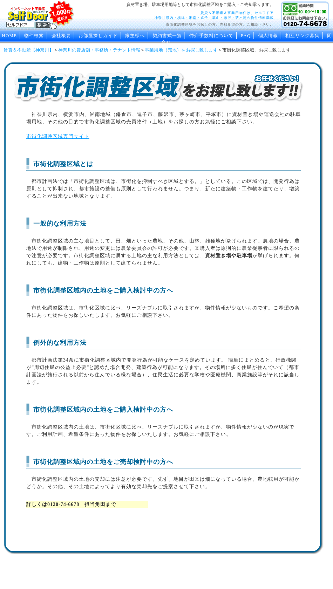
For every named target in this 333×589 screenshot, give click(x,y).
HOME (9, 35)
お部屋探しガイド (98, 35)
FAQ (246, 35)
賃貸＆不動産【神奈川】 (29, 50)
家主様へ (135, 35)
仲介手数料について (211, 35)
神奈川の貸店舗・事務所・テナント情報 (99, 50)
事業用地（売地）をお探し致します (181, 50)
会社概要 (61, 35)
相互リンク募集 (302, 35)
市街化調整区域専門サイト (57, 136)
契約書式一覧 (167, 35)
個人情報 (268, 35)
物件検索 (34, 35)
